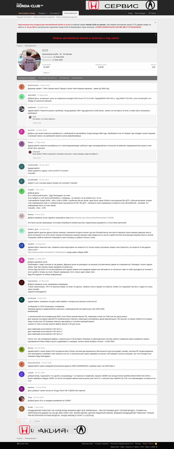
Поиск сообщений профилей (66, 17)
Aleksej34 (36, 152)
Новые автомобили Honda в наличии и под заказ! (86, 38)
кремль (31, 387)
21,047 (46, 67)
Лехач (30, 142)
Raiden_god (33, 229)
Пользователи (70, 13)
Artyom (31, 259)
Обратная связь (87, 444)
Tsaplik (31, 190)
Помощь (138, 444)
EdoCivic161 (33, 85)
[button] (47, 13)
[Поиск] (152, 13)
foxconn (31, 130)
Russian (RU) (22, 444)
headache (32, 107)
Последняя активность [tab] (47, 78)
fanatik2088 (33, 180)
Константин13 (34, 363)
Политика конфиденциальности (121, 444)
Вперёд (36, 421)
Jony (30, 397)
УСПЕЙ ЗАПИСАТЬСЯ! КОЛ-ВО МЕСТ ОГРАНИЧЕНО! (118, 27)
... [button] (27, 421)
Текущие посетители (24, 17)
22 (30, 421)
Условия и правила (102, 444)
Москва (69, 54)
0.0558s (141, 447)
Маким (31, 214)
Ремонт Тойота (148, 444)
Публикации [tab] (64, 78)
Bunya (30, 348)
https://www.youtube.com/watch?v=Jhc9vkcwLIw (47, 252)
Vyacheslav (32, 281)
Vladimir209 (33, 165)
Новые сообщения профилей (43, 17)
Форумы (42, 13)
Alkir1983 (32, 95)
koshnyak (32, 298)
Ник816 (31, 244)
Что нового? (55, 13)
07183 (30, 407)
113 (153, 67)
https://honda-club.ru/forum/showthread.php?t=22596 (92, 218)
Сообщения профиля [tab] (27, 78)
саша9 (30, 373)
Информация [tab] (77, 78)
